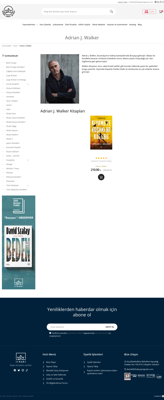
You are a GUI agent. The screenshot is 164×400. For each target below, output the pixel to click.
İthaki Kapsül (11, 130)
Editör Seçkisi (84, 24)
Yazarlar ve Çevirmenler (117, 24)
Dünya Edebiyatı (13, 88)
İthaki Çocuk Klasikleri (15, 118)
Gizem (9, 105)
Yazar (15, 46)
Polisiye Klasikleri (13, 177)
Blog (140, 24)
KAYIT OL (110, 327)
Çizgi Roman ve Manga (16, 79)
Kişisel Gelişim (12, 151)
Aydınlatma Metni (75, 333)
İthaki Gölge (11, 126)
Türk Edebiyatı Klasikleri (16, 189)
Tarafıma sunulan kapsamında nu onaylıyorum (80, 334)
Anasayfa (6, 46)
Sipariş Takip (122, 2)
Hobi (8, 109)
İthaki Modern (12, 134)
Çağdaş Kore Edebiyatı (16, 71)
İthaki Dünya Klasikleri (15, 122)
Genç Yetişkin (12, 101)
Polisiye (9, 172)
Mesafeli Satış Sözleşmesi (57, 370)
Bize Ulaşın (51, 362)
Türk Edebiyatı (17, 185)
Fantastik (10, 96)
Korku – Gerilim (13, 156)
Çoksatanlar (58, 24)
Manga (9, 164)
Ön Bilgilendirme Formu (57, 383)
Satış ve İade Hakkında (56, 374)
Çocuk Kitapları (17, 84)
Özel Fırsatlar (71, 24)
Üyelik (149, 11)
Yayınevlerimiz (30, 24)
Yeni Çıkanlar (45, 24)
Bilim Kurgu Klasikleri (15, 67)
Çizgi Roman (11, 75)
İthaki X (9, 139)
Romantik (10, 181)
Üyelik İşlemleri (94, 362)
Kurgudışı (17, 160)
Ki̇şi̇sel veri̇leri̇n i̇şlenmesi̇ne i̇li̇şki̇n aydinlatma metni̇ (102, 372)
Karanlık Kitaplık (13, 147)
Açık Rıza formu (102, 333)
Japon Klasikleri (13, 143)
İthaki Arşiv (11, 113)
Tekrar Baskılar (98, 24)
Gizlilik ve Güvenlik (54, 378)
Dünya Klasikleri (13, 92)
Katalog (132, 24)
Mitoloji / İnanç (12, 168)
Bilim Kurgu (11, 63)
